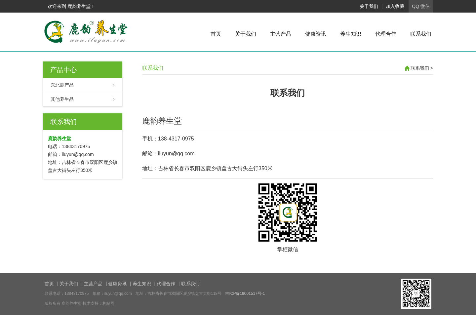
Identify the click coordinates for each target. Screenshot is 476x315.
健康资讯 (315, 34)
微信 (425, 6)
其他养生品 (62, 99)
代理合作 (385, 34)
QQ (415, 6)
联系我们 (420, 34)
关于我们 (369, 6)
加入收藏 (395, 6)
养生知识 (350, 34)
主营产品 (280, 34)
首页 (216, 34)
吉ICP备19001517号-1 (245, 293)
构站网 (108, 303)
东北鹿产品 (62, 85)
